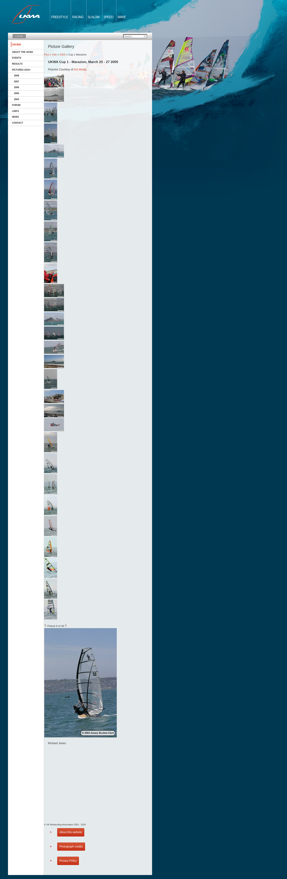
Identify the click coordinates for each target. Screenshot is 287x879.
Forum (16, 105)
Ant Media (80, 69)
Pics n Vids (50, 54)
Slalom (93, 17)
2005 (16, 93)
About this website (70, 832)
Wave (122, 17)
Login (19, 36)
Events (16, 57)
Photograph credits (71, 846)
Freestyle (59, 17)
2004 (16, 99)
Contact (17, 122)
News (15, 116)
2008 (16, 75)
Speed (108, 17)
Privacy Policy (68, 860)
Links (15, 111)
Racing (77, 17)
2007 (16, 81)
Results (17, 63)
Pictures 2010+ (21, 69)
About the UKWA (22, 52)
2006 (16, 87)
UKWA (16, 44)
